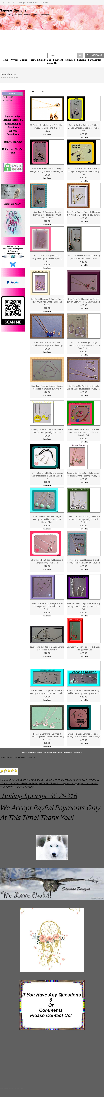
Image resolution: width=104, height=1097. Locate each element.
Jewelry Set (14, 77)
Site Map (44, 2)
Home (3, 77)
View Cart (97, 55)
